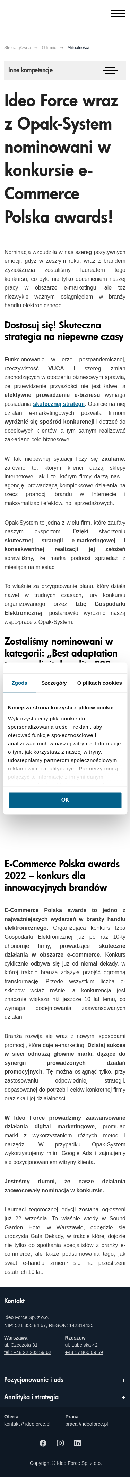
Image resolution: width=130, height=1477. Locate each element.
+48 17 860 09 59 (84, 1352)
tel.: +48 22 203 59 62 (27, 1352)
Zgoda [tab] (19, 683)
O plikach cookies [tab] (99, 683)
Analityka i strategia (31, 1397)
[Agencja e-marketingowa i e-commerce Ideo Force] (39, 14)
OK (65, 800)
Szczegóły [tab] (54, 683)
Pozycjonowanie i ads (33, 1380)
